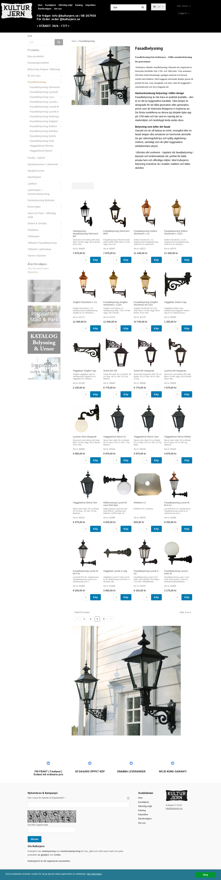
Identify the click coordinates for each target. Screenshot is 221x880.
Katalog (79, 5)
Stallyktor (45, 235)
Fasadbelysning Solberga (44, 121)
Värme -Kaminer (37, 260)
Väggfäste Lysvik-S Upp (115, 571)
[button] (128, 798)
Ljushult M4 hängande (175, 370)
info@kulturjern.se (174, 808)
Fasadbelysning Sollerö (46, 131)
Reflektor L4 (140, 502)
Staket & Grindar (45, 228)
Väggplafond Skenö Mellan (177, 436)
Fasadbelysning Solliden (44, 135)
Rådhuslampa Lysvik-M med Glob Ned (115, 503)
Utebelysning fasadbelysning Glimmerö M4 (85, 233)
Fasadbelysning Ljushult (44, 96)
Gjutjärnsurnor (36, 175)
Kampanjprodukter (38, 67)
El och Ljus (45, 80)
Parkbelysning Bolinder (41, 205)
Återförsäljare (44, 9)
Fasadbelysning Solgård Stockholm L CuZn (115, 303)
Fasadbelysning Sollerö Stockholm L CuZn (176, 232)
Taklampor (45, 241)
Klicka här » (33, 277)
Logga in (182, 13)
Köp (95, 259)
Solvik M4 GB (110, 370)
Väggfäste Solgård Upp (84, 370)
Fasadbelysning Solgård (46, 126)
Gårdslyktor (34, 181)
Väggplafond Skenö (41, 155)
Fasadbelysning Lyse (46, 102)
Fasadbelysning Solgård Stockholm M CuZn (146, 303)
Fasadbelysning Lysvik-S (44, 116)
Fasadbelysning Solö (42, 145)
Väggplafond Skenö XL (114, 436)
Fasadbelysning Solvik (43, 140)
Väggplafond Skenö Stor (85, 502)
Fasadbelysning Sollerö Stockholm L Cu (145, 232)
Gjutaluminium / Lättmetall (45, 169)
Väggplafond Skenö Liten (146, 436)
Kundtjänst (50, 5)
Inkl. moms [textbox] (182, 6)
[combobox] (184, 6)
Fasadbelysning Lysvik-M (44, 111)
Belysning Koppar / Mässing (44, 74)
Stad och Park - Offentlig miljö (45, 219)
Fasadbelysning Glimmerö (45, 92)
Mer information (104, 874)
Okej (205, 874)
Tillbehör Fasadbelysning (42, 247)
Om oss (58, 9)
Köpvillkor (90, 5)
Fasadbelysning (45, 87)
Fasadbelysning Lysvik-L (44, 106)
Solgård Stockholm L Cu (85, 302)
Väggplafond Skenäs (42, 150)
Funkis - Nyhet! (45, 162)
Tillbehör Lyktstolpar (39, 254)
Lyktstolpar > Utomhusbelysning (45, 196)
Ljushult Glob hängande (85, 436)
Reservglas (45, 211)
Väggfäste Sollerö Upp (175, 302)
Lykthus (45, 188)
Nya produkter (36, 61)
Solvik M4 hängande (144, 370)
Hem (40, 5)
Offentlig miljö (66, 5)
